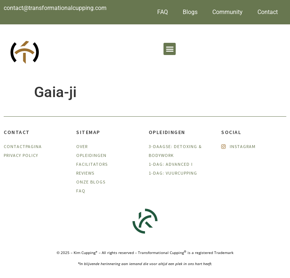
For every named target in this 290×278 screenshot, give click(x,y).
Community (227, 12)
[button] (169, 49)
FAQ (162, 12)
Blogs (190, 12)
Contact (267, 12)
